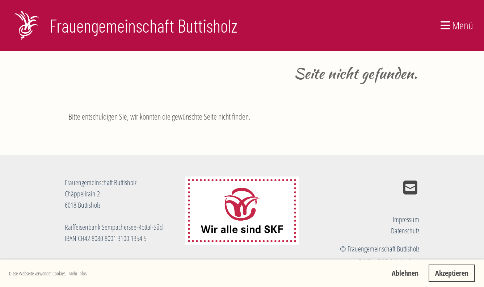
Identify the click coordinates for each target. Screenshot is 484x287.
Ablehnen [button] (405, 273)
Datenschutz (405, 231)
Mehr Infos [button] (77, 273)
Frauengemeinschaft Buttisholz (143, 25)
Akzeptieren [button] (451, 273)
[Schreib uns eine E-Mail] (410, 187)
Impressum (406, 219)
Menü (457, 25)
